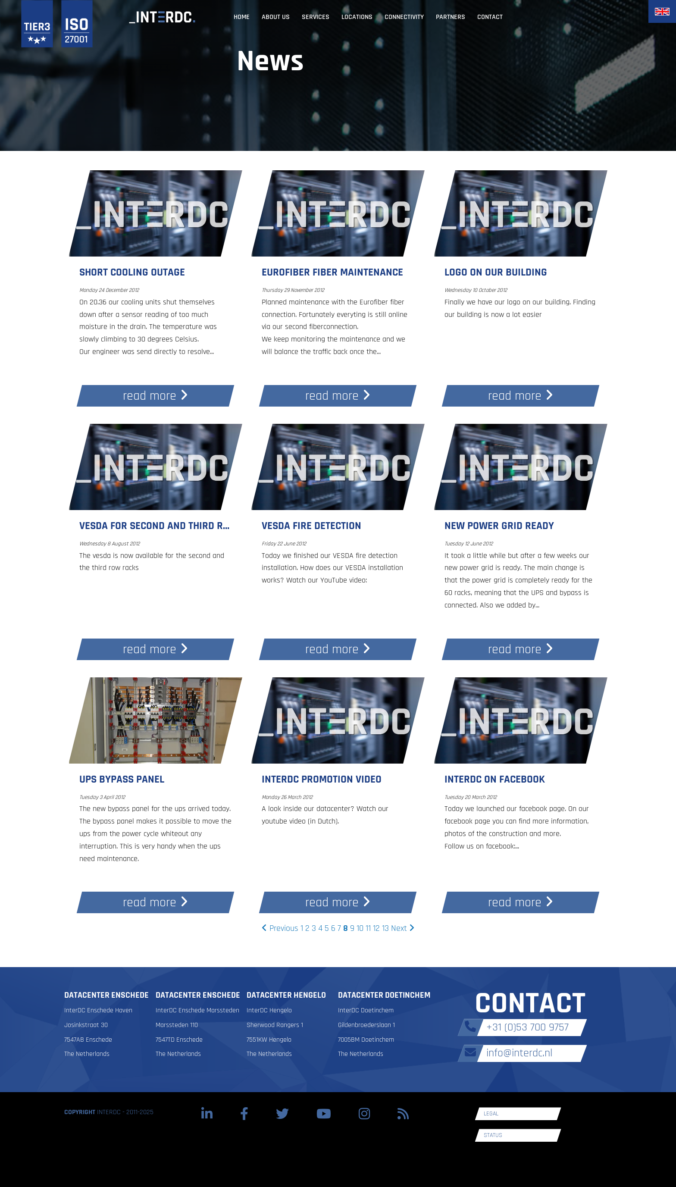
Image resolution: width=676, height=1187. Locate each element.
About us (276, 17)
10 (360, 928)
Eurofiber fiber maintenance (332, 272)
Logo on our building (495, 272)
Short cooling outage (132, 272)
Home (242, 17)
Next (402, 928)
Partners (450, 17)
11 (368, 928)
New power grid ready (499, 526)
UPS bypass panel (121, 779)
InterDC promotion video (322, 779)
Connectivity (404, 17)
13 (385, 928)
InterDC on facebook (494, 779)
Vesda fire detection (311, 526)
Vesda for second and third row (158, 526)
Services (315, 17)
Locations (356, 17)
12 (376, 928)
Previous (280, 928)
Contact (490, 17)
